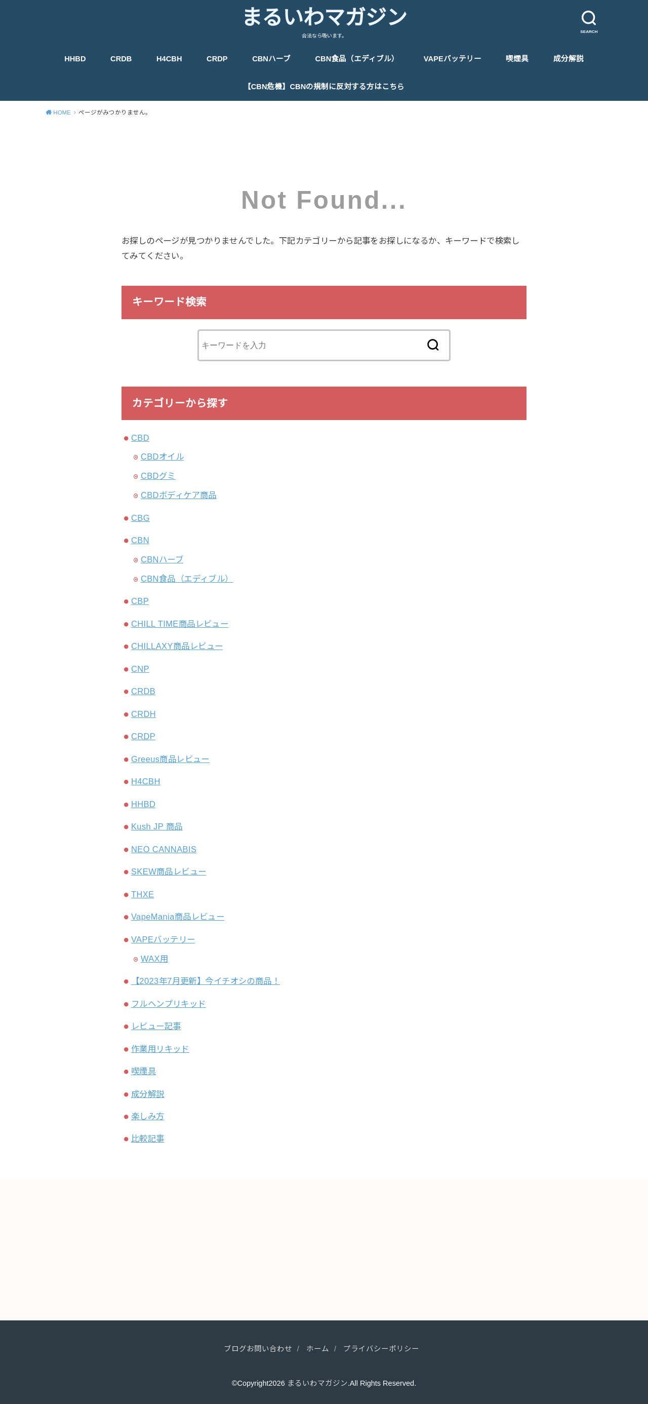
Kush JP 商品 (157, 826)
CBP (140, 600)
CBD (140, 437)
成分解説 (568, 59)
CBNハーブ (271, 59)
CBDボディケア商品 (179, 495)
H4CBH (169, 59)
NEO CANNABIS (163, 849)
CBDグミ (158, 475)
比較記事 (148, 1138)
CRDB (121, 59)
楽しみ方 (148, 1116)
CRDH (143, 713)
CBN (140, 540)
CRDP (217, 59)
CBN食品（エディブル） (357, 59)
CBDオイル (162, 456)
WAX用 (155, 958)
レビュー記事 (156, 1026)
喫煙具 (517, 59)
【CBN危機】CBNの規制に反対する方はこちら (324, 87)
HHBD (75, 59)
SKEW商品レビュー (169, 871)
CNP (140, 668)
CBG (140, 517)
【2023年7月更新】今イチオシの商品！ (205, 980)
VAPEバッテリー (452, 59)
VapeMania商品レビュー (177, 916)
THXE (142, 894)
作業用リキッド (160, 1048)
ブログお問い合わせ (258, 1349)
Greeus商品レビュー (170, 759)
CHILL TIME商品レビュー (179, 623)
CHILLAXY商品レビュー (177, 646)
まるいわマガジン (324, 17)
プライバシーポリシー (381, 1349)
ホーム (317, 1349)
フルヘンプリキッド (168, 1003)
